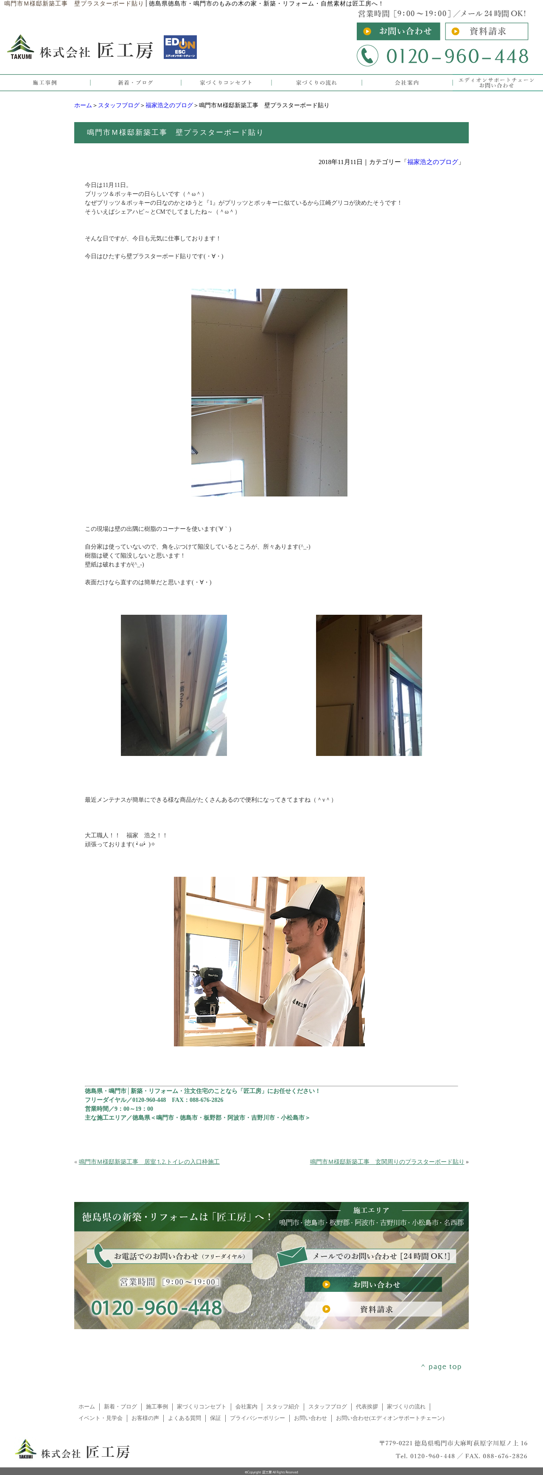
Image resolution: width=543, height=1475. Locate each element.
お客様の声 (145, 1418)
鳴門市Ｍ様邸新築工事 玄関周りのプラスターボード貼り (387, 1162)
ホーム (83, 105)
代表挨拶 (367, 1407)
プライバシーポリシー (257, 1418)
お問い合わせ (310, 1418)
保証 (215, 1418)
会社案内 (246, 1407)
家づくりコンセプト (202, 1407)
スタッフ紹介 (282, 1407)
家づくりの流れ (406, 1407)
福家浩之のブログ (169, 105)
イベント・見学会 (100, 1418)
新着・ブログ (120, 1407)
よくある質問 (184, 1418)
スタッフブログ (119, 105)
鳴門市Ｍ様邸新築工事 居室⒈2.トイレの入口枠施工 (149, 1162)
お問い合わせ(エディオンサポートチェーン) (390, 1418)
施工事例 (157, 1407)
